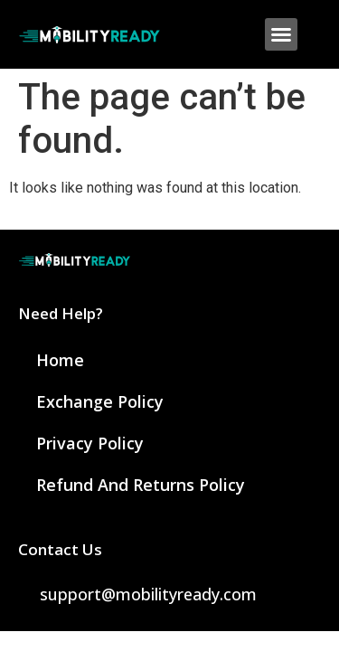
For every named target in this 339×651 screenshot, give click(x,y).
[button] (281, 34)
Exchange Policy (100, 401)
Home (60, 360)
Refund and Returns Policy (140, 484)
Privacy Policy (90, 443)
